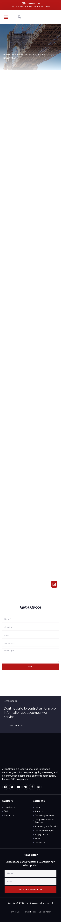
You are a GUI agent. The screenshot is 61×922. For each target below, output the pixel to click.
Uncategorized (20, 54)
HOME (6, 54)
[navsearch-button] (19, 17)
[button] (6, 17)
